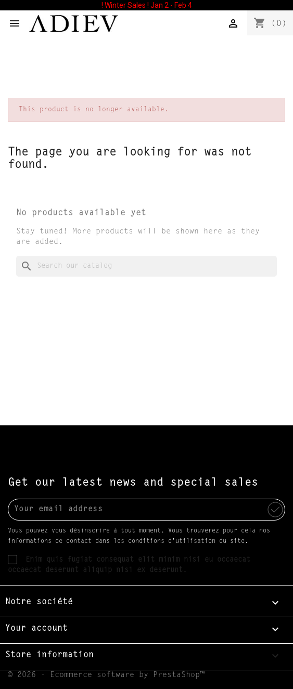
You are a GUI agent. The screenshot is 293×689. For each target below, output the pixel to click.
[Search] (146, 266)
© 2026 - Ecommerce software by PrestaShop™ (106, 675)
